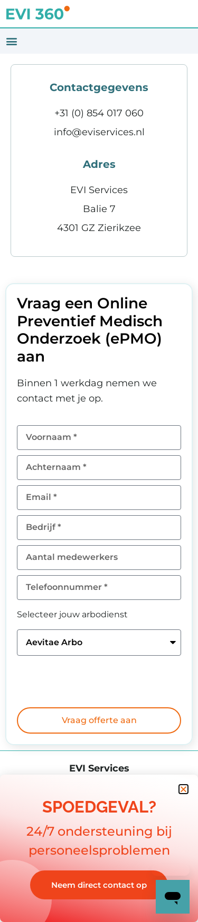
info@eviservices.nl (99, 132)
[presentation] (97, 681)
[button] (11, 41)
